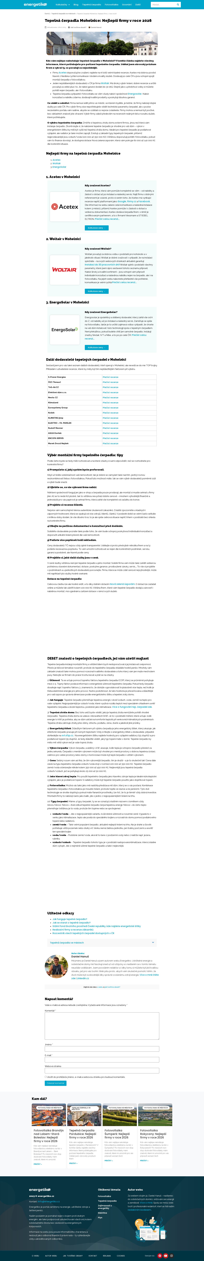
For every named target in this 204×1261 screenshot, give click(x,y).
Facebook (144, 201)
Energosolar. (135, 93)
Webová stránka (53, 1066)
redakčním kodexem (139, 1209)
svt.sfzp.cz (67, 735)
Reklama (107, 1255)
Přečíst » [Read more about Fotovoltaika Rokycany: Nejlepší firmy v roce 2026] (144, 1161)
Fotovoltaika (111, 4)
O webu (35, 1255)
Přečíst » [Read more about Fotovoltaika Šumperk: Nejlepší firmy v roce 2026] (109, 1161)
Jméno (49, 1044)
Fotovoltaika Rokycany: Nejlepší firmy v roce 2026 (153, 1134)
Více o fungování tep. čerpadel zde (132, 707)
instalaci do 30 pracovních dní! (102, 264)
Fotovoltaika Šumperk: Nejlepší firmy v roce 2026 (117, 1134)
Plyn (100, 1217)
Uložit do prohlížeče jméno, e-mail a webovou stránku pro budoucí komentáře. (86, 1077)
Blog (76, 4)
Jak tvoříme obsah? (73, 1255)
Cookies (121, 1255)
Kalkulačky (63, 4)
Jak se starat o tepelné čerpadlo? (72, 922)
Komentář (50, 1011)
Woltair (105, 83)
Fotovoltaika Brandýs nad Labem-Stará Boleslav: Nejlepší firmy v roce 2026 (49, 1136)
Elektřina (102, 1213)
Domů (47, 13)
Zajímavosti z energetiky (105, 1207)
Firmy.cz (131, 201)
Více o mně (146, 1202)
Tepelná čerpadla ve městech (63, 13)
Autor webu (51, 1255)
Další (138, 4)
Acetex (62, 72)
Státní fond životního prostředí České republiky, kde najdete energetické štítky (97, 926)
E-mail (48, 1055)
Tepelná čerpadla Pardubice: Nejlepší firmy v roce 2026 (82, 1134)
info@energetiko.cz (49, 1201)
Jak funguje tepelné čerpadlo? (70, 919)
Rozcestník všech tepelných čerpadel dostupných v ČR (83, 933)
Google (122, 201)
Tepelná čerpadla (91, 4)
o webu (100, 987)
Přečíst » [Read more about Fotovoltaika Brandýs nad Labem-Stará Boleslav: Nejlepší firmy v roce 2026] (38, 1164)
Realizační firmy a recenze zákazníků (73, 929)
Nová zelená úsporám (122, 584)
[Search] (178, 4)
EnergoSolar (59, 167)
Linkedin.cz (83, 978)
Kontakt (93, 1255)
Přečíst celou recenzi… (107, 219)
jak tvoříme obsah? (112, 987)
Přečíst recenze (110, 377)
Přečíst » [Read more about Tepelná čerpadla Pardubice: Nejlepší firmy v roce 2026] (73, 1163)
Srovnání (127, 4)
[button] (102, 942)
